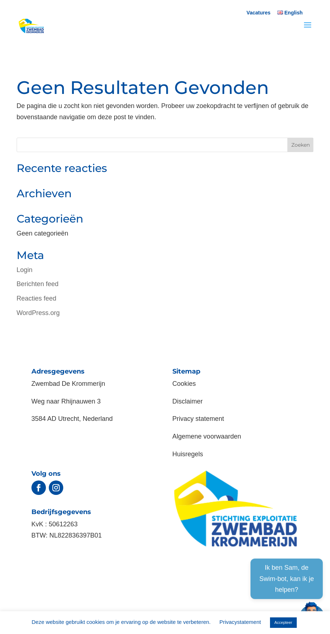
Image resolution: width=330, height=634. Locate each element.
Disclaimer (187, 401)
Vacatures (258, 13)
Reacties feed (36, 298)
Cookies (184, 383)
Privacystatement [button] (240, 622)
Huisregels (187, 454)
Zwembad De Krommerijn (68, 383)
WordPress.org (38, 312)
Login (25, 269)
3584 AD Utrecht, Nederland (72, 418)
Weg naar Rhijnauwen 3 (66, 401)
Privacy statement (198, 418)
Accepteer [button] (283, 622)
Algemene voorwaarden (206, 436)
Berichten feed (38, 284)
